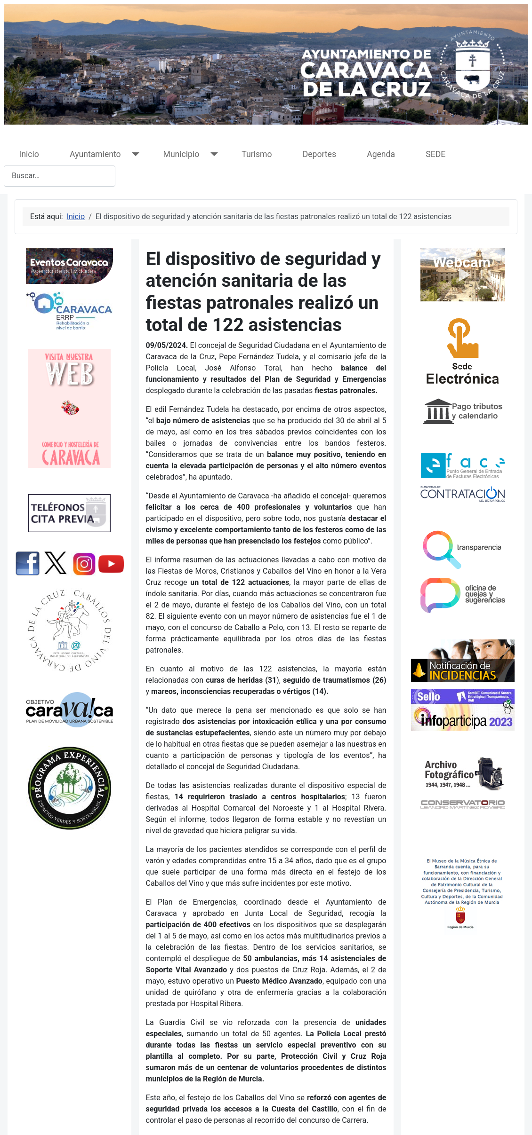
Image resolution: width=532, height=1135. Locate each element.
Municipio (181, 154)
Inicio (29, 154)
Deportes (319, 154)
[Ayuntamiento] (134, 154)
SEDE (435, 154)
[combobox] (59, 176)
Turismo (257, 154)
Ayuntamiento (95, 154)
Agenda (381, 154)
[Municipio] (212, 154)
